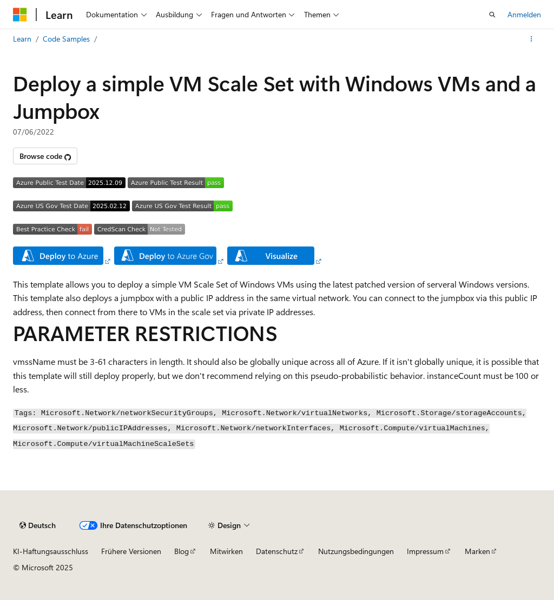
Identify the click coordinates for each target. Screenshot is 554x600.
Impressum (425, 551)
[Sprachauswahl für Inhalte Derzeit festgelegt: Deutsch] (37, 525)
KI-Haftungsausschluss (50, 551)
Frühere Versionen (131, 551)
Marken (477, 551)
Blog (181, 551)
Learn (22, 39)
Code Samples (66, 39)
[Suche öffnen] (492, 14)
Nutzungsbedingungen (356, 551)
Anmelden (524, 14)
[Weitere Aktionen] (531, 39)
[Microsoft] (20, 15)
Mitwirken (226, 551)
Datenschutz (277, 551)
